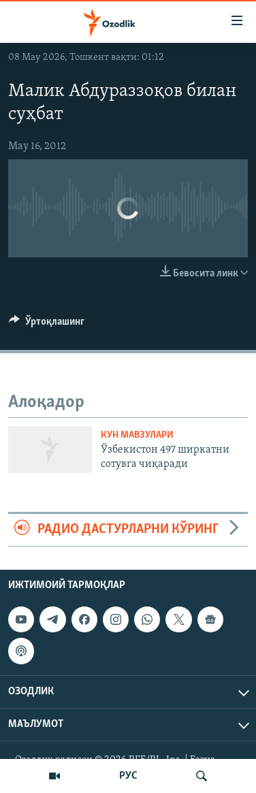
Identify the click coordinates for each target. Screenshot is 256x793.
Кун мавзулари (137, 435)
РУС (128, 776)
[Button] (46, 325)
